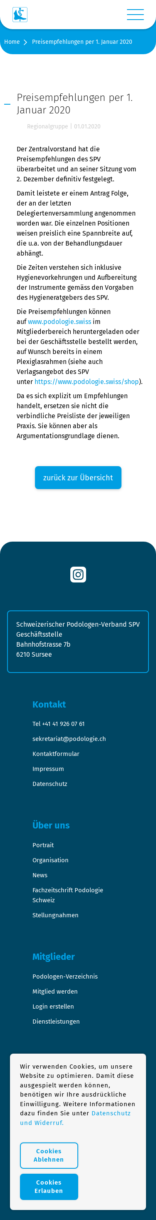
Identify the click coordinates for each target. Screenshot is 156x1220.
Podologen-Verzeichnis (65, 976)
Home (12, 41)
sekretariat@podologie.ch (69, 739)
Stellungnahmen (55, 915)
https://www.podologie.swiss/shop (87, 382)
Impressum (48, 769)
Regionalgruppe (47, 126)
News (39, 875)
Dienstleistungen (56, 1021)
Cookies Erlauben (49, 1187)
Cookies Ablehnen (49, 1155)
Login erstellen (53, 1006)
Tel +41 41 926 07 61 (58, 724)
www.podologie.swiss (59, 322)
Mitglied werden (55, 991)
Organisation (50, 860)
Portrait (43, 845)
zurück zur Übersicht (78, 477)
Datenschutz (49, 784)
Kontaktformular (55, 754)
